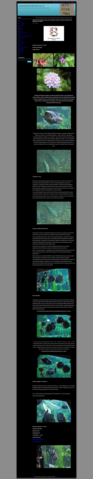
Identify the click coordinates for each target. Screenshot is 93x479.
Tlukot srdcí (21, 48)
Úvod (34, 17)
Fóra (20, 54)
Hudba (20, 40)
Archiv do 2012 (22, 23)
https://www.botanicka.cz (38, 439)
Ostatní (20, 45)
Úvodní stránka (57, 2)
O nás (20, 21)
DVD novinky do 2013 (23, 32)
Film (20, 34)
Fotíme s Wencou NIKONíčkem (25, 35)
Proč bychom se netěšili (23, 46)
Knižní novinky (22, 42)
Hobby (20, 39)
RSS (70, 2)
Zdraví (20, 53)
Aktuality (20, 28)
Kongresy (21, 43)
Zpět (33, 474)
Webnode (57, 476)
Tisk (73, 2)
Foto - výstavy (21, 37)
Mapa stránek (64, 2)
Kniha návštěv (21, 24)
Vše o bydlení (21, 50)
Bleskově (21, 29)
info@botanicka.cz (37, 441)
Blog (20, 26)
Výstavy (20, 51)
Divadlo (20, 31)
